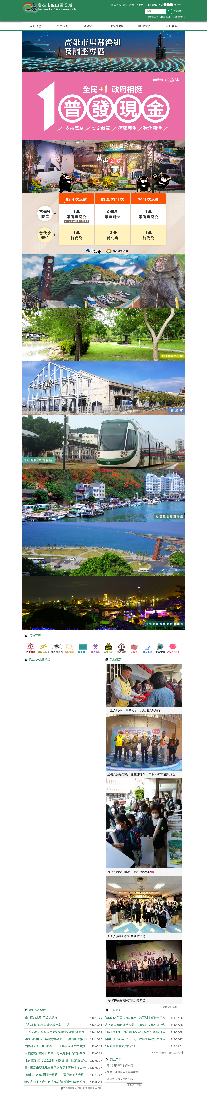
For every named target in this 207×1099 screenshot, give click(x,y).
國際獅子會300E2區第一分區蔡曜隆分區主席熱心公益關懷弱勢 (57, 1046)
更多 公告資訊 (175, 1052)
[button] (169, 11)
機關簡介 (62, 26)
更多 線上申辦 (134, 1085)
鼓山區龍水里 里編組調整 (40, 1017)
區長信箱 (141, 4)
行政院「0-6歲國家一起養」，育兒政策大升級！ (55, 1074)
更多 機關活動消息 (91, 1088)
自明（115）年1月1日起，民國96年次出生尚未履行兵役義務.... (138, 1039)
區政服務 (117, 26)
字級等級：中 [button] (168, 4)
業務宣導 (144, 26)
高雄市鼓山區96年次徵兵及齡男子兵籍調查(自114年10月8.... (57, 1039)
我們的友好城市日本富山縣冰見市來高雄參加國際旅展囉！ (57, 1053)
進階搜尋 (178, 11)
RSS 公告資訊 (159, 1052)
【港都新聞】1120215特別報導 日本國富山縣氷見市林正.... (57, 1060)
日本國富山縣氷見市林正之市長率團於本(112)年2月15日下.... (57, 1067)
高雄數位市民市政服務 (120, 1079)
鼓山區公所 (49, 7)
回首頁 (117, 4)
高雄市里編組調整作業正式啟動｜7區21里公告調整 (138, 1024)
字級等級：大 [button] (171, 4)
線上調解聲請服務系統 (120, 1065)
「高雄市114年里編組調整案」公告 (47, 1024)
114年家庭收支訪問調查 (120, 1046)
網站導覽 (128, 4)
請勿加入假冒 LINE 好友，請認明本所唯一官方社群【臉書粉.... (138, 1017)
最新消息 (35, 26)
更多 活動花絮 (170, 1007)
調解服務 (165, 17)
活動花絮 (171, 26)
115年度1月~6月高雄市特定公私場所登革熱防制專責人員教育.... (138, 1032)
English (152, 5)
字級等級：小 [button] (165, 4)
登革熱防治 (178, 17)
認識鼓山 (90, 26)
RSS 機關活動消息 (71, 1088)
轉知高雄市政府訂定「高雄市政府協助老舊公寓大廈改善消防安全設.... (57, 1081)
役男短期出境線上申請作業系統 (124, 1072)
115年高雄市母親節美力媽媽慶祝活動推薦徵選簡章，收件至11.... (57, 1032)
